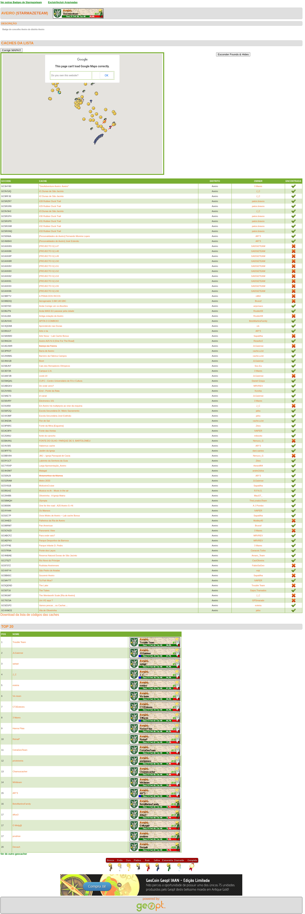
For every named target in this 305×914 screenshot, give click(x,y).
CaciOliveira (258, 560)
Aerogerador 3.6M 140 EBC (52, 301)
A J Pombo (258, 505)
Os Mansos (44, 510)
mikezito (258, 436)
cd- (258, 326)
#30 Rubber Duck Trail (50, 216)
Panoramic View (47, 530)
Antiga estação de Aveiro (51, 316)
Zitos (258, 426)
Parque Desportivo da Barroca (54, 540)
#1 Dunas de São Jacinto (51, 191)
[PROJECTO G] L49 (49, 256)
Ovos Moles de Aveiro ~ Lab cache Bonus (59, 515)
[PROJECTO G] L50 (49, 261)
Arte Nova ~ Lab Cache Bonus (54, 336)
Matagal (43, 470)
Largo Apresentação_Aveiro (52, 465)
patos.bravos (258, 201)
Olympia (43, 500)
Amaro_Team (258, 555)
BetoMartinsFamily (258, 321)
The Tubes (44, 590)
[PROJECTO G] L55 (49, 286)
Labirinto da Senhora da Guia (53, 460)
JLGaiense (258, 346)
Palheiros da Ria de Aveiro (52, 520)
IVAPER (258, 431)
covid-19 (43, 376)
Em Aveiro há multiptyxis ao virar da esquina (60, 406)
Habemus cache (47, 446)
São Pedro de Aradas (49, 570)
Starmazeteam (32, 13)
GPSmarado (258, 600)
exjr (258, 570)
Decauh (16, 847)
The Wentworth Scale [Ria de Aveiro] (57, 595)
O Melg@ (17, 825)
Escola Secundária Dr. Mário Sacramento (59, 411)
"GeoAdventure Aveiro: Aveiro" (54, 186)
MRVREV (258, 386)
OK (106, 75)
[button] (56, 86)
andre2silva (258, 470)
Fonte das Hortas (47, 431)
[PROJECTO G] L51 (49, 266)
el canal (43, 396)
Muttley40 (258, 520)
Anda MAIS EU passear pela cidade (56, 311)
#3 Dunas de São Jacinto (51, 211)
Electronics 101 (46, 401)
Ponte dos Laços (47, 550)
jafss (258, 411)
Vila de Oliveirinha (48, 610)
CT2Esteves (19, 707)
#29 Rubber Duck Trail (50, 206)
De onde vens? (46, 386)
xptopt (16, 663)
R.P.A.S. (258, 490)
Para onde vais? (47, 535)
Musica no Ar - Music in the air (54, 490)
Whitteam (17, 782)
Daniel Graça (258, 381)
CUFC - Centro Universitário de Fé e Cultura (60, 381)
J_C (258, 191)
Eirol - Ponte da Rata (49, 391)
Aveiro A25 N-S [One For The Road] (56, 341)
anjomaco (258, 306)
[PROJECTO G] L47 (49, 246)
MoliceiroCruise (46, 485)
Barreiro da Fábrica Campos (53, 356)
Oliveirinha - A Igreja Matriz (52, 495)
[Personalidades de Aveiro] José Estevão (59, 241)
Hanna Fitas (18, 728)
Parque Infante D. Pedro (51, 545)
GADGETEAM (258, 246)
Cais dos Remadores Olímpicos (54, 366)
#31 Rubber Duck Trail (50, 221)
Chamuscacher (20, 771)
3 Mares (258, 186)
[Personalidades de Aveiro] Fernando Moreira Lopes (64, 236)
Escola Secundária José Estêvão (55, 416)
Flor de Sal (44, 421)
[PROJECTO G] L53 (49, 276)
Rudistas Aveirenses (49, 565)
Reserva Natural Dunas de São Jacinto (58, 555)
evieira (258, 605)
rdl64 (258, 296)
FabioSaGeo (258, 565)
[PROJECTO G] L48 (49, 251)
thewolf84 (258, 465)
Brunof (258, 301)
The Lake (43, 585)
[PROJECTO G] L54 (49, 281)
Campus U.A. (45, 371)
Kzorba (258, 391)
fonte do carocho (47, 436)
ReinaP (16, 739)
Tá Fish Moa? (46, 580)
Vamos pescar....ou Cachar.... (53, 605)
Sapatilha (258, 336)
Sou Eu (258, 366)
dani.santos (258, 451)
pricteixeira (18, 761)
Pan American (46, 525)
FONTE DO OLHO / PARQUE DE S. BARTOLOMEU (64, 441)
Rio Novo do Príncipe (49, 560)
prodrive (17, 836)
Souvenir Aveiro (47, 575)
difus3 (15, 814)
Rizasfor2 (258, 341)
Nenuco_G (258, 441)
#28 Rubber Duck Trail (50, 201)
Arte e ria (43, 331)
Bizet (41, 361)
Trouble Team (258, 585)
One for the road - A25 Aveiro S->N (56, 505)
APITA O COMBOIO (49, 321)
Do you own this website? (64, 75)
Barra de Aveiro (46, 351)
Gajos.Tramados (258, 590)
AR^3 (258, 236)
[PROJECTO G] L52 (49, 271)
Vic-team (17, 696)
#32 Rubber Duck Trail (50, 226)
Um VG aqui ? (46, 600)
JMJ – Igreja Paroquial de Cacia (54, 456)
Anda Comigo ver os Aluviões (53, 306)
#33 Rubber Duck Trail (50, 231)
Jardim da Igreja (47, 451)
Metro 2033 (44, 480)
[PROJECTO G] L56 (49, 291)
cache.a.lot (258, 351)
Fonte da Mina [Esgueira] (51, 426)
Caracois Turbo (258, 550)
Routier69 (258, 311)
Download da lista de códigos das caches (29, 614)
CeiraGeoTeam (20, 750)
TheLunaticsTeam (258, 500)
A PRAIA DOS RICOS (50, 296)
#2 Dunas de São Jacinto (51, 196)
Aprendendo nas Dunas (50, 326)
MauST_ (258, 495)
